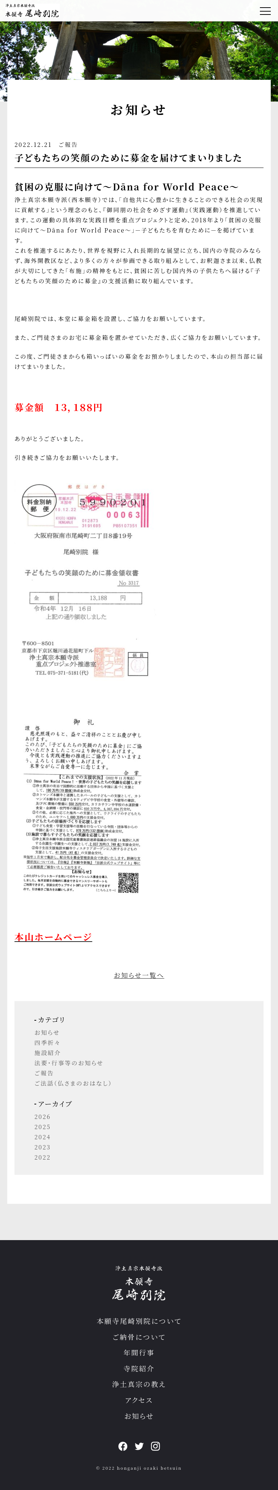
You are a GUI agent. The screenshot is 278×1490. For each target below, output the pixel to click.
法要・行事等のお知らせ (69, 1063)
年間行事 (139, 1352)
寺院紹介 (139, 1368)
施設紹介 (47, 1053)
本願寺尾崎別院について (139, 1321)
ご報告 (68, 144)
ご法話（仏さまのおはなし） (73, 1083)
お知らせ (47, 1032)
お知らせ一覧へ (139, 975)
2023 (42, 1147)
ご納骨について (139, 1337)
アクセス (139, 1400)
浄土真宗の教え (139, 1384)
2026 (42, 1116)
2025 (42, 1127)
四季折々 (47, 1042)
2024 (42, 1137)
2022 (42, 1157)
